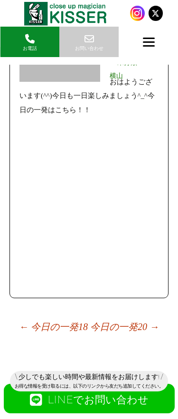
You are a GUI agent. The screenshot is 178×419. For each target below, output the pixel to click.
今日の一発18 (53, 327)
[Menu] (148, 42)
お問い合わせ (89, 42)
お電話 (29, 42)
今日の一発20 (124, 327)
